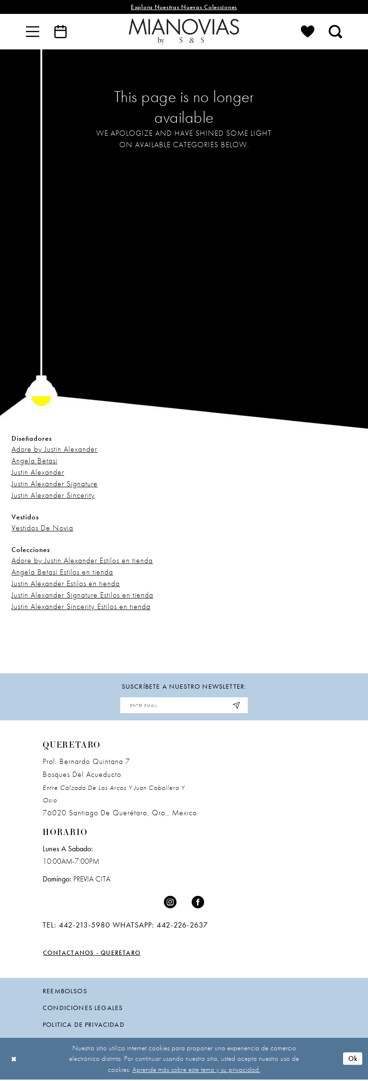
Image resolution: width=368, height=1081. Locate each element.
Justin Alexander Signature (55, 484)
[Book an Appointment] (60, 32)
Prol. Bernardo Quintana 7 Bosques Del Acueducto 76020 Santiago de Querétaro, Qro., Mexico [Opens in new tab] (120, 788)
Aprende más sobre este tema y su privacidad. (196, 1070)
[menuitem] (32, 32)
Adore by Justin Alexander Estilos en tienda (82, 561)
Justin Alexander (38, 473)
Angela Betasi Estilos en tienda (62, 572)
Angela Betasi (35, 461)
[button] (32, 32)
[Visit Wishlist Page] (308, 32)
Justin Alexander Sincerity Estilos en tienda (81, 607)
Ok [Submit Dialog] (352, 1059)
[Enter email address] (184, 706)
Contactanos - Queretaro (93, 954)
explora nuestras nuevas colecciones (184, 7)
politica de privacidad (84, 1025)
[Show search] (335, 32)
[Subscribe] (239, 706)
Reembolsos (65, 991)
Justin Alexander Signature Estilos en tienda (82, 595)
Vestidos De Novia (42, 528)
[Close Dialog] (14, 1060)
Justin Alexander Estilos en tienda (66, 584)
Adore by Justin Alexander (54, 450)
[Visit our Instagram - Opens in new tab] (170, 903)
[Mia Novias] (184, 32)
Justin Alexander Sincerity (53, 496)
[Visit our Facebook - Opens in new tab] (198, 903)
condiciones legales (83, 1008)
